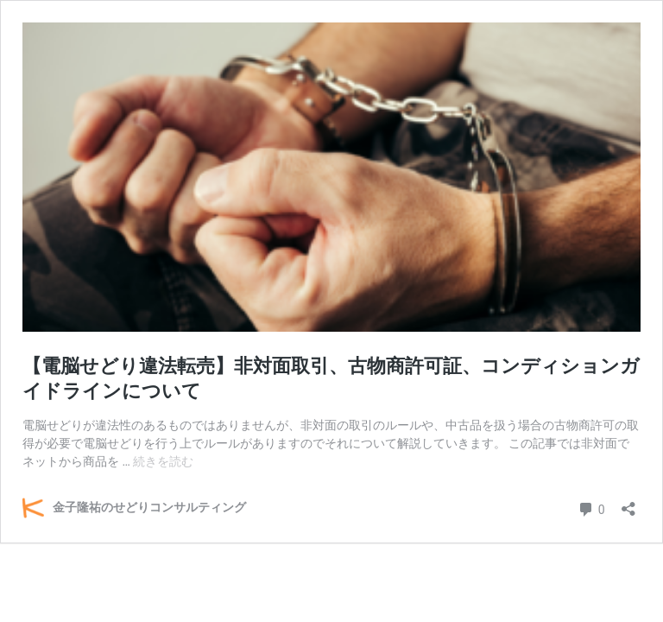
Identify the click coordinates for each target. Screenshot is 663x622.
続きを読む (163, 461)
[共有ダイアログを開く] (628, 503)
